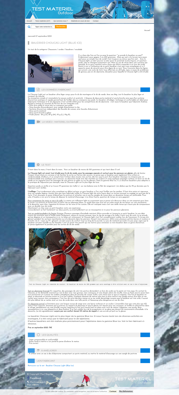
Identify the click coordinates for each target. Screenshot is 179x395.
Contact (95, 21)
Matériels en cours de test (80, 21)
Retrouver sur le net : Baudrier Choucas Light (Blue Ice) (51, 366)
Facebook (35, 378)
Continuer (112, 391)
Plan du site (33, 385)
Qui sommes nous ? (61, 21)
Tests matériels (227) (42, 21)
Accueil (29, 21)
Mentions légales (37, 382)
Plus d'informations (126, 391)
